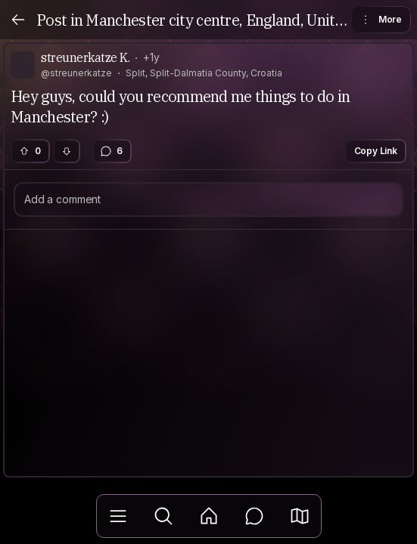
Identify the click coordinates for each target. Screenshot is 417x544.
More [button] (380, 19)
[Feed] (209, 516)
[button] (299, 516)
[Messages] (254, 516)
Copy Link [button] (376, 150)
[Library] (118, 516)
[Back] (18, 20)
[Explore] (163, 516)
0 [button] (29, 150)
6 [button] (111, 151)
